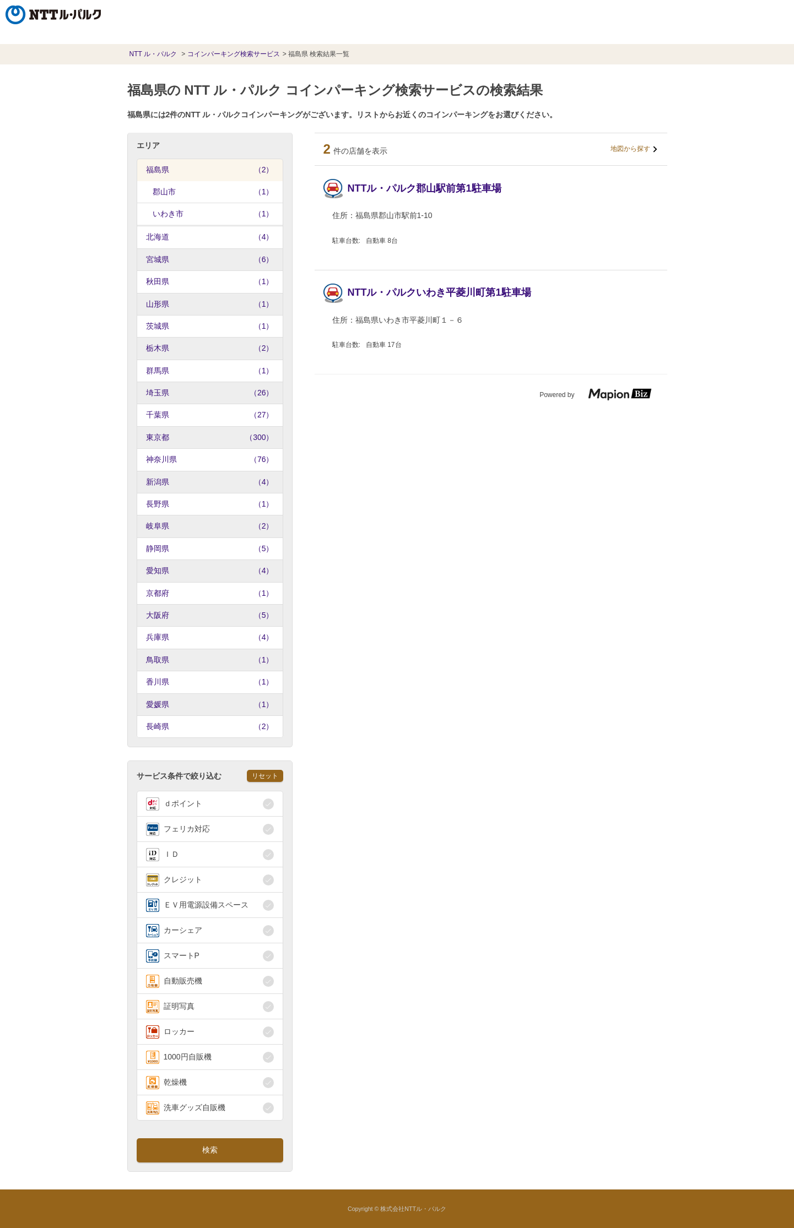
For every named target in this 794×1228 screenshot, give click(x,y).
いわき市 (213, 213)
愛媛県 (210, 704)
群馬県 (210, 370)
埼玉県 (210, 392)
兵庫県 (210, 637)
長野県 (210, 503)
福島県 (210, 169)
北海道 (210, 236)
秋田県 (210, 281)
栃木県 (210, 348)
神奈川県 (210, 459)
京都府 (210, 593)
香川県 (210, 681)
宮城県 (210, 259)
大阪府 (210, 615)
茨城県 (210, 326)
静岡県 (210, 548)
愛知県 (210, 570)
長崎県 (210, 726)
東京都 (210, 437)
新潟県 (210, 481)
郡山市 (213, 191)
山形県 (210, 304)
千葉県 (210, 414)
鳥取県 (210, 659)
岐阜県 (210, 525)
